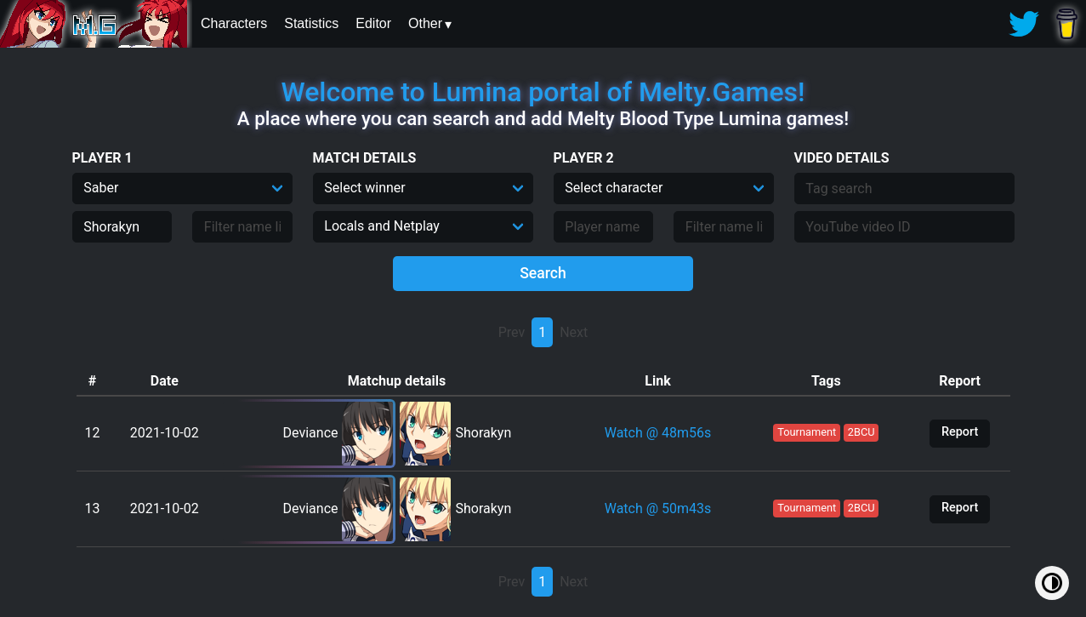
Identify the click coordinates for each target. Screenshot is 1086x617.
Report (959, 432)
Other (425, 23)
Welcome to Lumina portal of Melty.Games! (543, 92)
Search (543, 273)
